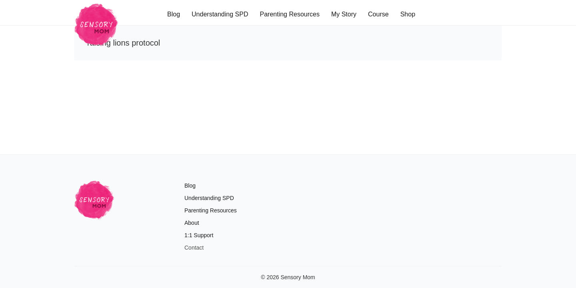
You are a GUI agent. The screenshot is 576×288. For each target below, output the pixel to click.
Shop (407, 14)
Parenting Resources (289, 14)
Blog (173, 14)
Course (378, 14)
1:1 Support (198, 235)
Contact (194, 247)
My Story (343, 14)
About (191, 223)
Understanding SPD (220, 14)
